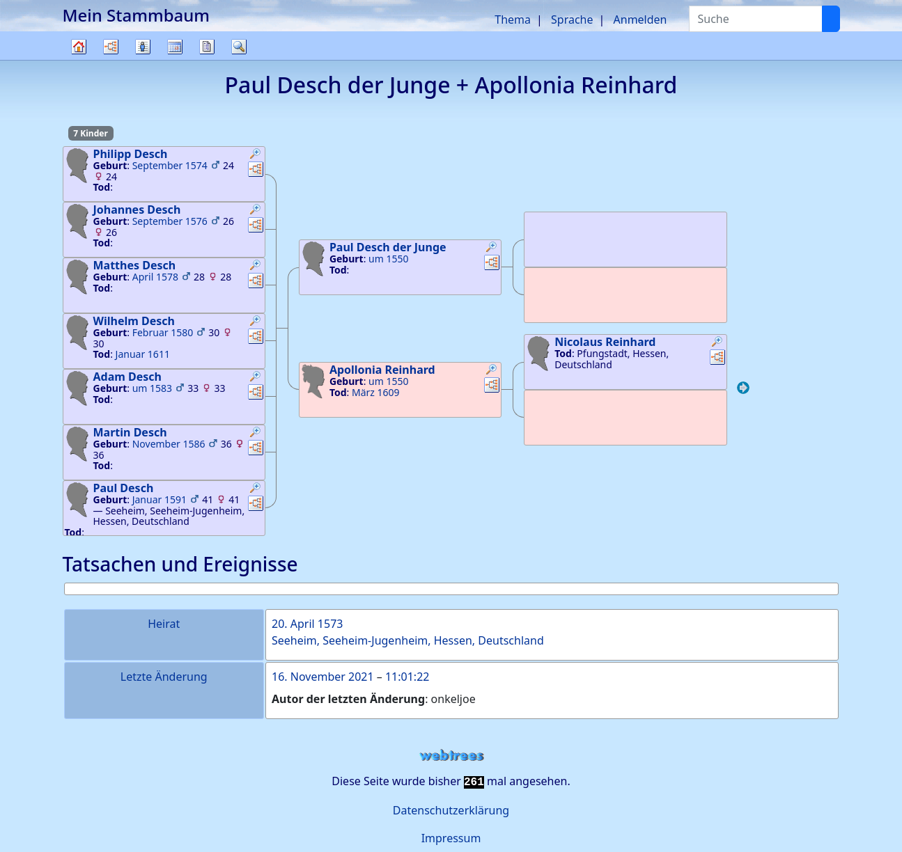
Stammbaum (78, 59)
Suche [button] (239, 46)
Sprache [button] (572, 19)
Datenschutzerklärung (451, 810)
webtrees (451, 755)
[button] (255, 155)
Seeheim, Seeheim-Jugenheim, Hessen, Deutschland (408, 640)
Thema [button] (513, 19)
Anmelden (640, 19)
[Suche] (831, 19)
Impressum (451, 838)
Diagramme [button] (110, 46)
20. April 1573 (307, 623)
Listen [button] (142, 46)
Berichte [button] (207, 46)
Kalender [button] (174, 46)
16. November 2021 (323, 676)
